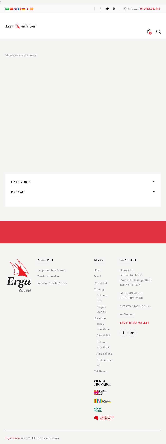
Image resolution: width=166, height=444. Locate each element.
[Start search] (158, 32)
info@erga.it (127, 314)
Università (100, 318)
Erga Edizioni (12, 438)
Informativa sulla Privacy (52, 283)
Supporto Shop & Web (51, 270)
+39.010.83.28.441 (134, 323)
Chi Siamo (100, 371)
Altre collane (104, 353)
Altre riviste (103, 335)
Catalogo (99, 289)
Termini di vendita (48, 276)
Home (97, 270)
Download (100, 283)
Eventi (97, 276)
